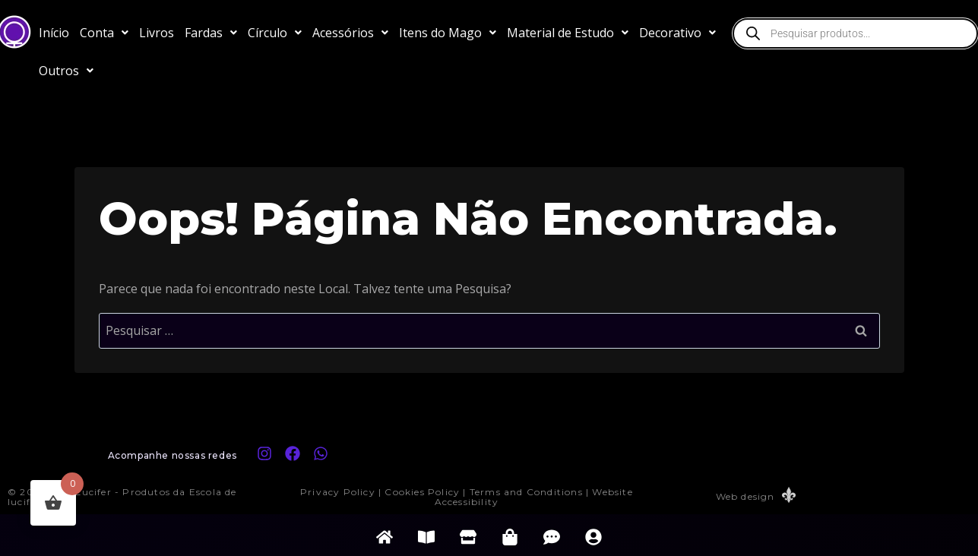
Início (54, 32)
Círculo (275, 32)
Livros (156, 32)
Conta (104, 32)
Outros (66, 70)
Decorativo (677, 32)
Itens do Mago (447, 32)
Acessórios (350, 32)
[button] (104, 32)
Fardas (211, 32)
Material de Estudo (567, 32)
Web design (744, 496)
